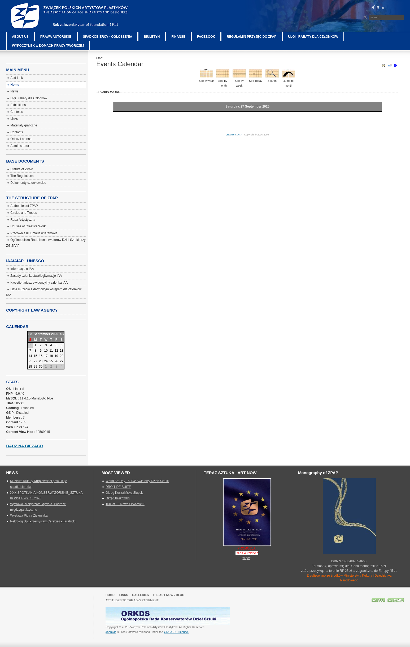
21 (30, 361)
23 (40, 361)
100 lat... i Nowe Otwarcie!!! (125, 504)
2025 (54, 334)
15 (35, 356)
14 (30, 356)
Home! (110, 595)
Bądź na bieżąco (24, 446)
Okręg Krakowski (118, 498)
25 (51, 361)
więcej (247, 558)
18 (51, 356)
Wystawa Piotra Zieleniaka (28, 515)
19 (56, 356)
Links (123, 595)
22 (35, 361)
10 (45, 350)
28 (30, 366)
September (42, 334)
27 (61, 361)
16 (40, 356)
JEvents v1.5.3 (234, 134)
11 (51, 350)
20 (61, 356)
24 (45, 361)
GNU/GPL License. (176, 631)
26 (56, 361)
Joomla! (111, 631)
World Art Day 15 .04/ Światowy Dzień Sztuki (137, 481)
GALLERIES (140, 595)
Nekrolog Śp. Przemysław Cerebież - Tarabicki (43, 521)
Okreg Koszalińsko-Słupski (124, 493)
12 (56, 350)
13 (61, 350)
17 (45, 356)
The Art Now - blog (168, 595)
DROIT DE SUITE (118, 487)
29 (35, 366)
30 (40, 366)
